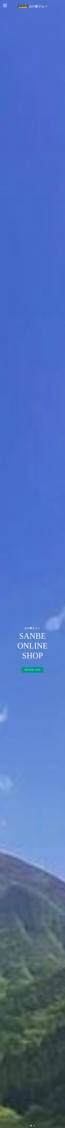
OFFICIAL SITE (32, 670)
